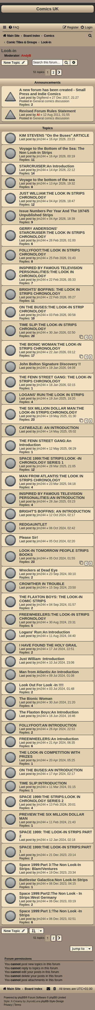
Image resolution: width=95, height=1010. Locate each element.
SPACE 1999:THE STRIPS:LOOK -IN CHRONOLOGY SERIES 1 (50, 460)
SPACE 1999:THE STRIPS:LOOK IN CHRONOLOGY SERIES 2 (49, 799)
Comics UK (47, 9)
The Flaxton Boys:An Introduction (49, 712)
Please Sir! (28, 537)
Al (38, 115)
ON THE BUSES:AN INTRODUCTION (51, 770)
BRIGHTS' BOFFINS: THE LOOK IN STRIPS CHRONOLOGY (49, 291)
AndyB (26, 55)
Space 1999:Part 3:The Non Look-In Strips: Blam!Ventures (50, 867)
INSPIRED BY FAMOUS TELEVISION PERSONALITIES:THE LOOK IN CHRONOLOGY (50, 272)
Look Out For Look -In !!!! (41, 685)
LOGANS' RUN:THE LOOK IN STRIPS (51, 395)
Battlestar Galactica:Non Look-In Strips (53, 880)
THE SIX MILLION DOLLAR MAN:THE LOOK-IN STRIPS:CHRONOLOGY (51, 410)
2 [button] (53, 72)
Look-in (8, 50)
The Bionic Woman (35, 699)
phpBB (22, 997)
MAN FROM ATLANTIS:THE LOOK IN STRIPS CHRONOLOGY (51, 478)
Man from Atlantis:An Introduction (49, 672)
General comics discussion (51, 101)
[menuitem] (13, 27)
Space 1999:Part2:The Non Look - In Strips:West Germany (50, 895)
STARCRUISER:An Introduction (46, 166)
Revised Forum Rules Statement (47, 111)
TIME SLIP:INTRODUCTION (43, 783)
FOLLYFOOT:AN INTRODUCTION (48, 725)
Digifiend (43, 97)
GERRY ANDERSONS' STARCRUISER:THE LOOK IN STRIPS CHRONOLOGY (52, 233)
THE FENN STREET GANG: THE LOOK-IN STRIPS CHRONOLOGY (55, 379)
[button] (59, 72)
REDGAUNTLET (33, 524)
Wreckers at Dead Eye (38, 570)
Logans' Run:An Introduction (44, 632)
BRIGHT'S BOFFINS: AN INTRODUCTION (54, 511)
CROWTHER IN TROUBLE (41, 584)
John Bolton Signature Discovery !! (50, 364)
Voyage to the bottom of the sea (47, 180)
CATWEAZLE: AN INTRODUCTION (49, 428)
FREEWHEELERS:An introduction (49, 739)
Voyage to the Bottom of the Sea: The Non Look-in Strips (51, 151)
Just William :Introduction (41, 659)
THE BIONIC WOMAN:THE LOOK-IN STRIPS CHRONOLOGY (50, 346)
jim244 (41, 139)
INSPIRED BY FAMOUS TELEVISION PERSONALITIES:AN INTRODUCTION (52, 496)
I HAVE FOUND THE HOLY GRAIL (48, 645)
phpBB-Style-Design (52, 1001)
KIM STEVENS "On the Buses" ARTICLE (54, 135)
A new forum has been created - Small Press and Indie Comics (52, 92)
